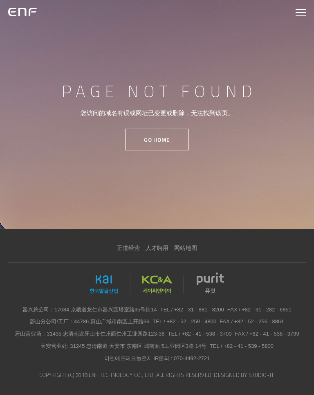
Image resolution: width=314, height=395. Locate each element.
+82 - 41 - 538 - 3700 (207, 334)
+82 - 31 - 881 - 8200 (199, 309)
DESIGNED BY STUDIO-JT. (244, 375)
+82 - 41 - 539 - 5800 (249, 346)
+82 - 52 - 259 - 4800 (192, 321)
